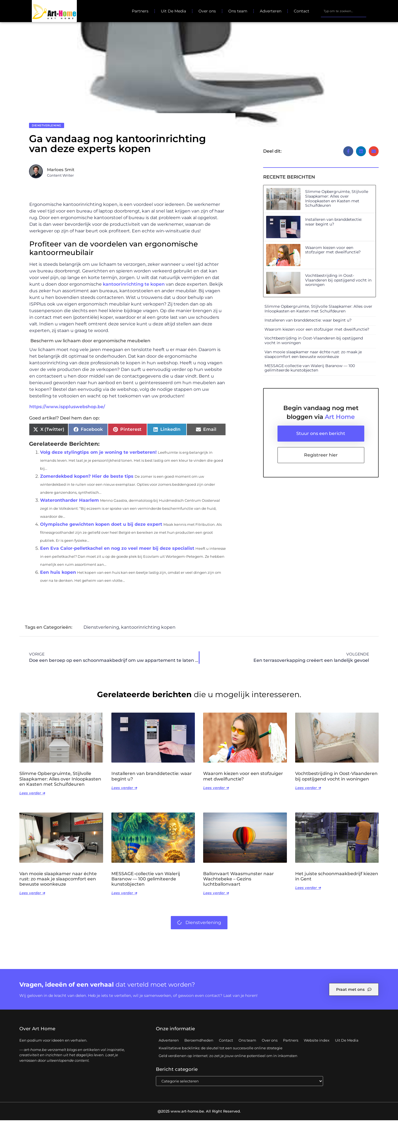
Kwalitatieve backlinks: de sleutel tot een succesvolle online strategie (220, 1050)
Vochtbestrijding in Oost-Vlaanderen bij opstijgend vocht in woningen (338, 283)
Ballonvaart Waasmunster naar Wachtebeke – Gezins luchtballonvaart (238, 882)
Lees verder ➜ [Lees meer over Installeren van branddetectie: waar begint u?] (124, 790)
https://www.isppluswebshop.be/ (67, 409)
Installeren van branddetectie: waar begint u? (333, 224)
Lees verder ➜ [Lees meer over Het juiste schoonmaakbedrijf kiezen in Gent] (308, 890)
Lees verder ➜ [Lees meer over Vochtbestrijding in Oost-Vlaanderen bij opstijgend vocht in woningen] (308, 790)
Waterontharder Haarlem (69, 503)
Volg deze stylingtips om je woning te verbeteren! (98, 455)
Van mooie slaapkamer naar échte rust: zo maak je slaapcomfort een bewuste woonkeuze (313, 357)
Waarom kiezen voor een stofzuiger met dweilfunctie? (333, 252)
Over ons (207, 11)
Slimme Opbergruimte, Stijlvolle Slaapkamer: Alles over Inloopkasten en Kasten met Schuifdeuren (336, 201)
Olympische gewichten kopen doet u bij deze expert (101, 527)
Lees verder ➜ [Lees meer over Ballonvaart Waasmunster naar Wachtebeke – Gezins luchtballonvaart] (216, 895)
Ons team (237, 11)
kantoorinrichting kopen (148, 630)
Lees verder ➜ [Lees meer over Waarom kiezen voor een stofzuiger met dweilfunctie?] (216, 790)
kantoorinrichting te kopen (134, 287)
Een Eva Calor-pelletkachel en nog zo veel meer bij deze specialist (117, 551)
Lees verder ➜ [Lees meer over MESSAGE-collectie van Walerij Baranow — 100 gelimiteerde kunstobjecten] (124, 895)
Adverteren (270, 11)
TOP (380, 1101)
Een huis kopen (58, 575)
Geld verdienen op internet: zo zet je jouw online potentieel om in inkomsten (228, 1058)
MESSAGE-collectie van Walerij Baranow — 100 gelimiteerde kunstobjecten (310, 371)
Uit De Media (173, 11)
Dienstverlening (46, 128)
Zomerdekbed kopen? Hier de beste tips (86, 479)
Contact (301, 11)
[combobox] (343, 11)
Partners (140, 11)
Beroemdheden (198, 1043)
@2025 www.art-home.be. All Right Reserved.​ (199, 1114)
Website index (316, 1043)
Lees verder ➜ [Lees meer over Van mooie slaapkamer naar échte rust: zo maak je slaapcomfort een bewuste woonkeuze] (32, 895)
